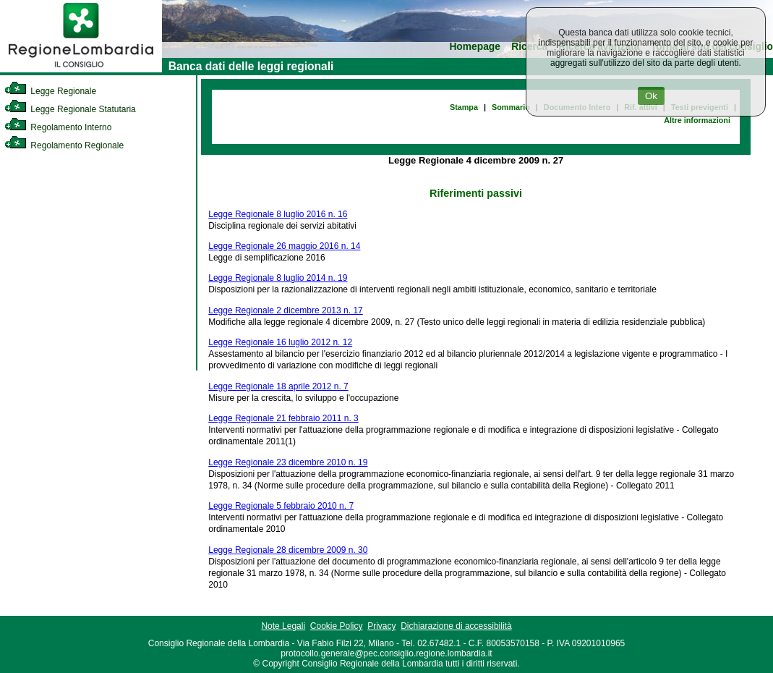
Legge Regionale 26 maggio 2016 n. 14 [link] (284, 246)
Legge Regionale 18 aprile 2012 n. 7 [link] (278, 386)
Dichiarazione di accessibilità (456, 626)
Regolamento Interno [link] (57, 127)
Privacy (381, 626)
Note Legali (283, 626)
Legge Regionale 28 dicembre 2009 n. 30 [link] (287, 550)
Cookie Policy (336, 626)
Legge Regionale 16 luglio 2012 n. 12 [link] (280, 342)
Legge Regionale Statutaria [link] (70, 109)
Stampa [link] (464, 107)
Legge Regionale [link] (50, 91)
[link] (81, 69)
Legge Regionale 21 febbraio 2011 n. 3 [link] (283, 418)
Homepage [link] (474, 46)
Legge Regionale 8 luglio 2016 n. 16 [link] (277, 214)
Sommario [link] (511, 107)
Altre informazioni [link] (697, 120)
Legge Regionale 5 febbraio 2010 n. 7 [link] (281, 506)
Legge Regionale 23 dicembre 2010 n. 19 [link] (287, 462)
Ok (651, 95)
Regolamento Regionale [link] (64, 145)
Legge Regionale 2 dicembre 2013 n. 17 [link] (285, 310)
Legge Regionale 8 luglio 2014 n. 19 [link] (277, 278)
